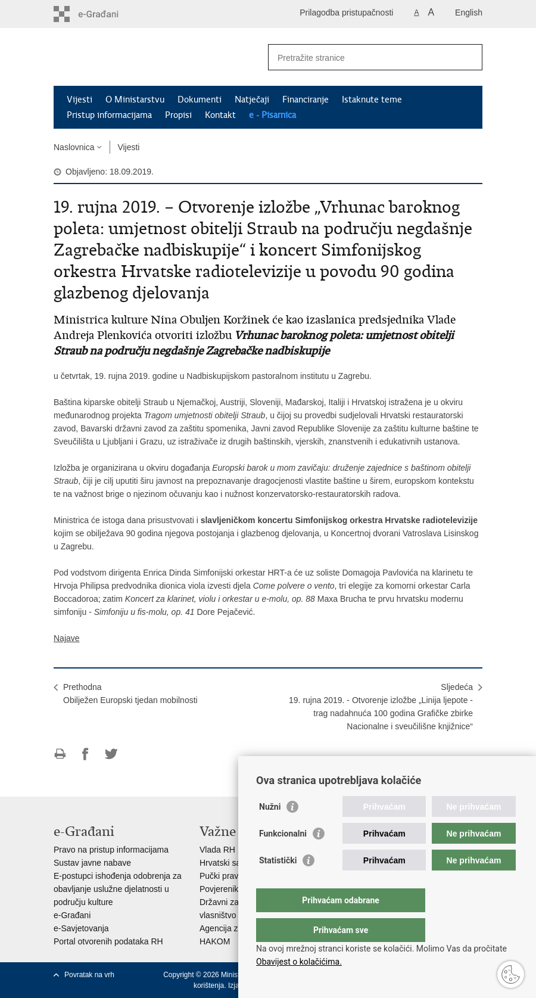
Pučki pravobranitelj (236, 876)
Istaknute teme (372, 99)
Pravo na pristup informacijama (111, 849)
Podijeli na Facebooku (85, 754)
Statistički (278, 884)
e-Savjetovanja (81, 928)
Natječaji (252, 99)
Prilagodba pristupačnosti (346, 12)
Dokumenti (199, 99)
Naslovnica (74, 147)
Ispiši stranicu (60, 754)
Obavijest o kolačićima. (299, 961)
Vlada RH (217, 849)
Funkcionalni (283, 857)
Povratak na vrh (89, 975)
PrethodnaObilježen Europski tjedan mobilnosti (130, 693)
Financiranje (305, 99)
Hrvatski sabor (226, 863)
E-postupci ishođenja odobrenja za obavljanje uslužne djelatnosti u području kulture (118, 889)
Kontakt (220, 115)
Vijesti (79, 99)
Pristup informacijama (109, 115)
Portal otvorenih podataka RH (108, 941)
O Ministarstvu (134, 99)
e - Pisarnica (272, 115)
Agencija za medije (235, 928)
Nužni (270, 830)
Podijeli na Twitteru (111, 754)
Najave (67, 638)
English (468, 12)
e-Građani (72, 915)
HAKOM (215, 941)
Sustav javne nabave (92, 863)
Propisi (178, 115)
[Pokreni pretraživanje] (469, 57)
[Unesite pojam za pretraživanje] (362, 57)
